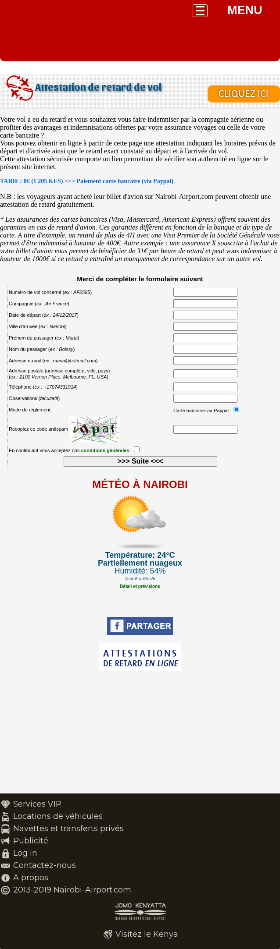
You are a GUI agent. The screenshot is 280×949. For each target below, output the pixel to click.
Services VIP (37, 804)
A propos (30, 877)
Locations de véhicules (58, 816)
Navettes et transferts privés (68, 828)
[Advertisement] (140, 732)
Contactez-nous (44, 865)
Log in (25, 853)
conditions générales (105, 450)
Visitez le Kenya (146, 934)
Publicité (30, 841)
